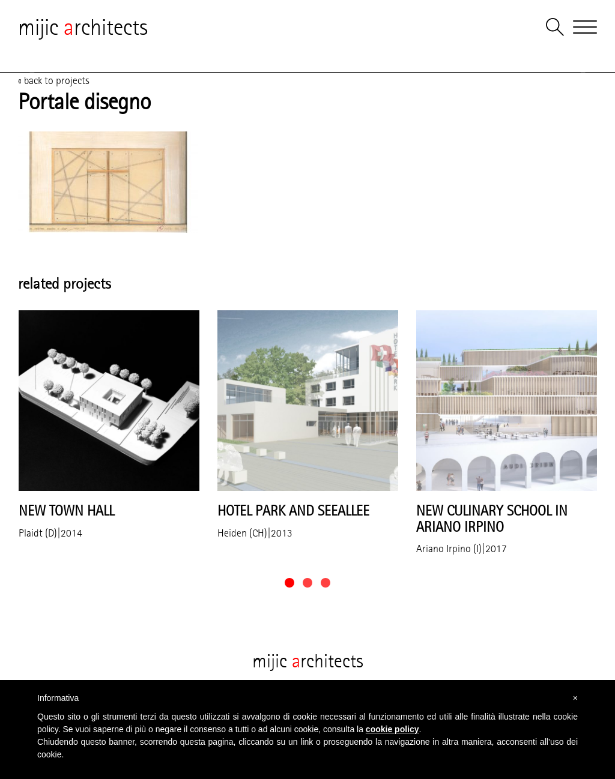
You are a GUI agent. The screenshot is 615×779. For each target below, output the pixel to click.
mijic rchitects (83, 27)
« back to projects (53, 80)
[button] (289, 583)
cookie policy (392, 729)
